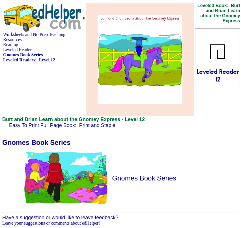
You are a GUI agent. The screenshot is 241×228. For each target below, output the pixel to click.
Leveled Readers (18, 49)
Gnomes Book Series (144, 178)
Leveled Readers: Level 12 (29, 59)
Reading (10, 44)
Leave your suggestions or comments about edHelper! (51, 223)
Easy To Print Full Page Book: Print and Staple (62, 125)
